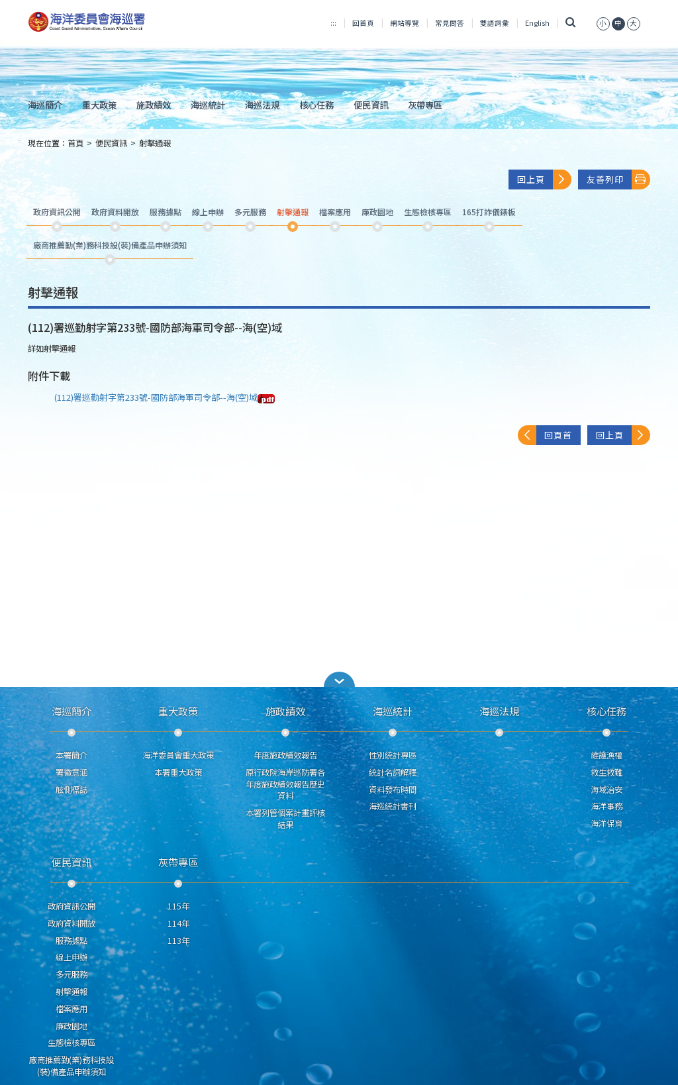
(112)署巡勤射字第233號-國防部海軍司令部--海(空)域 (164, 397)
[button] (339, 679)
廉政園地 (71, 1026)
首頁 (75, 143)
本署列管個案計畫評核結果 (285, 819)
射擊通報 (155, 143)
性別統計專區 (392, 755)
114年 (178, 923)
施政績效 (153, 104)
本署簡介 (71, 755)
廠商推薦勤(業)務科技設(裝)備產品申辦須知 (71, 1066)
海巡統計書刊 (392, 806)
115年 (178, 906)
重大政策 (99, 104)
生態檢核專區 (71, 1043)
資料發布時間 (392, 790)
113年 (178, 941)
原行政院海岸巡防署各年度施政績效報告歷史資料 (285, 784)
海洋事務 (606, 806)
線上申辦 (71, 957)
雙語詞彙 (494, 23)
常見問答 (449, 23)
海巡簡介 (45, 104)
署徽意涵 (71, 772)
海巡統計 (208, 104)
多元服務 (71, 974)
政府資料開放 (71, 923)
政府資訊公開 (71, 906)
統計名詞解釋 (392, 772)
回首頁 (363, 23)
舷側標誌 (71, 790)
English (537, 23)
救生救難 (606, 772)
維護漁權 (606, 755)
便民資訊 (371, 104)
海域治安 (606, 790)
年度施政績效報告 (285, 755)
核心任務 (316, 104)
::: (333, 23)
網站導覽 (404, 23)
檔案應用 (71, 1009)
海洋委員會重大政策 (178, 755)
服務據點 (71, 941)
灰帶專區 (425, 104)
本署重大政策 (178, 772)
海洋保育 (606, 823)
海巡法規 (262, 104)
